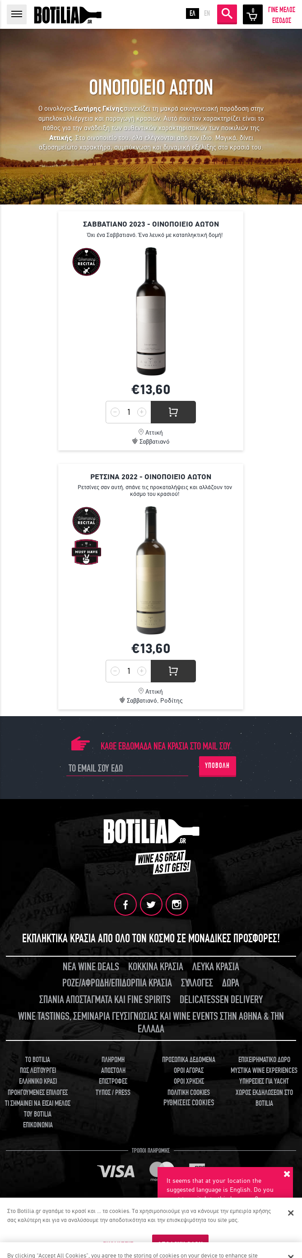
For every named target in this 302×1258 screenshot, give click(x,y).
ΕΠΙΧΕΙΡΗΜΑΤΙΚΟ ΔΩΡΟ (264, 1059)
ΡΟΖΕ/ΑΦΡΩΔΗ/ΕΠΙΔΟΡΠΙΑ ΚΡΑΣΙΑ (117, 983)
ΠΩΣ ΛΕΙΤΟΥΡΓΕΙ (38, 1070)
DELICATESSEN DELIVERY (221, 1000)
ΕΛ (192, 13)
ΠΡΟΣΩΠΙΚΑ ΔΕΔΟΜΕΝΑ (188, 1059)
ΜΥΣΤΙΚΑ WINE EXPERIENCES (264, 1070)
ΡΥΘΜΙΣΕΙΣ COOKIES (188, 1103)
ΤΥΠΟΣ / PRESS (113, 1092)
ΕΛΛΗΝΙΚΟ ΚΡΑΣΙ (38, 1081)
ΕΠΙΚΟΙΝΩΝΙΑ (38, 1125)
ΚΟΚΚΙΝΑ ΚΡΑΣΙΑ (155, 967)
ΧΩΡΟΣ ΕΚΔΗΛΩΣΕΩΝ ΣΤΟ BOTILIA (264, 1098)
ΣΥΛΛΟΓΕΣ (197, 983)
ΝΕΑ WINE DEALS (91, 967)
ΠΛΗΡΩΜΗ (113, 1059)
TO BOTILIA (37, 1059)
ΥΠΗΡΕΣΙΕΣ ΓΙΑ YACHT (264, 1081)
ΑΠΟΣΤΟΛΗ (113, 1070)
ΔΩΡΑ (230, 983)
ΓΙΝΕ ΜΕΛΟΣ (281, 10)
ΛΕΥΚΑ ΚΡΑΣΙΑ (215, 967)
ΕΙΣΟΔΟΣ (281, 21)
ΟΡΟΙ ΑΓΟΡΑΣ (189, 1070)
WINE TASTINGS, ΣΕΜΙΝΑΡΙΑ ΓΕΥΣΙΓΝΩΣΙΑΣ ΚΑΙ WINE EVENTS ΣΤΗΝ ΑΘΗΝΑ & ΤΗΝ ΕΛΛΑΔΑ (151, 1022)
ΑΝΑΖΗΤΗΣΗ (227, 14)
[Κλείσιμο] (290, 1213)
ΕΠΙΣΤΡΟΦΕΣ (113, 1081)
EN (207, 13)
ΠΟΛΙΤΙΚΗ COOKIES (188, 1092)
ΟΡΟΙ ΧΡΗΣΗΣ (189, 1081)
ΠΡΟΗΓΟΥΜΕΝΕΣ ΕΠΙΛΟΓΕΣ (38, 1092)
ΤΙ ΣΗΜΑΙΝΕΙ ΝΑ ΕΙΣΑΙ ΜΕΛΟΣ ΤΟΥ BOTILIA (37, 1109)
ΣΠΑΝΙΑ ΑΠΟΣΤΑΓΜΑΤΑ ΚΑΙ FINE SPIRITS (105, 1000)
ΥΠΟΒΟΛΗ (217, 766)
